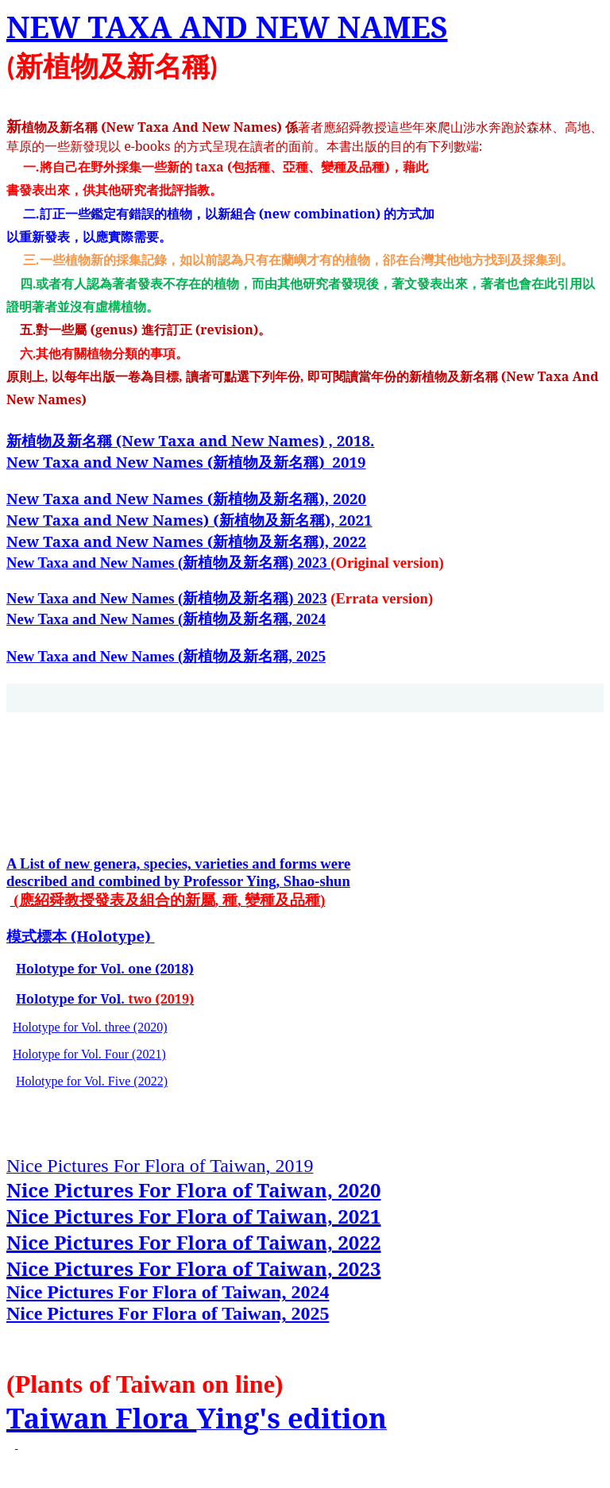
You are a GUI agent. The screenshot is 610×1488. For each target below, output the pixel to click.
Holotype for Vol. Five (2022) (92, 1081)
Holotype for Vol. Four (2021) (89, 1054)
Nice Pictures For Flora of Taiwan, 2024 (167, 1292)
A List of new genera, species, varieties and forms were (178, 863)
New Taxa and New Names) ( (112, 520)
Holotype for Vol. (72, 999)
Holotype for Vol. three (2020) (90, 1027)
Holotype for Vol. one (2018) (105, 968)
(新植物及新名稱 (186, 462)
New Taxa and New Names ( (109, 498)
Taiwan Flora (101, 1417)
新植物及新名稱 (190, 440)
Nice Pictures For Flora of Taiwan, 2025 (167, 1313)
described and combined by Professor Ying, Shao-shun (178, 881)
